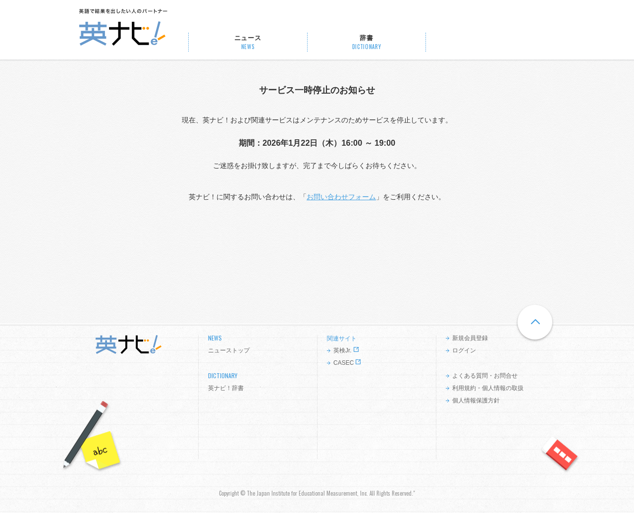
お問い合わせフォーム (341, 197)
